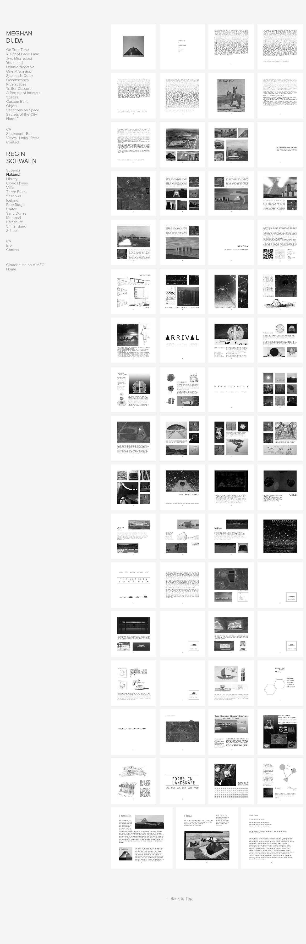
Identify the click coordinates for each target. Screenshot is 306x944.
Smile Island (16, 226)
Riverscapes (16, 84)
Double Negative (20, 66)
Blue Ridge (15, 204)
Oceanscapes (17, 79)
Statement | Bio (19, 133)
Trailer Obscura (18, 88)
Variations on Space (22, 110)
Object (11, 105)
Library (11, 178)
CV (8, 129)
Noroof (12, 118)
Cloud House (17, 183)
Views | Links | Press (22, 137)
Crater (11, 209)
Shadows (13, 196)
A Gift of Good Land (22, 54)
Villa (10, 187)
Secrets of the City (21, 114)
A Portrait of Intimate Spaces (23, 95)
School (12, 230)
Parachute (14, 221)
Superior (13, 170)
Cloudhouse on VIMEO (25, 264)
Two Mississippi (19, 58)
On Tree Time (17, 49)
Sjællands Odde (19, 75)
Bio (9, 245)
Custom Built (17, 101)
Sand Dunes (16, 213)
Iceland (12, 200)
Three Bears (16, 191)
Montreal (13, 217)
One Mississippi (19, 71)
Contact (12, 142)
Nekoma (13, 174)
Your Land (14, 62)
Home (11, 269)
